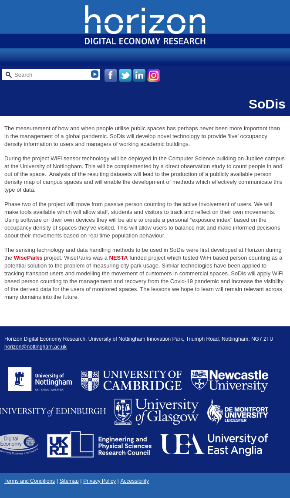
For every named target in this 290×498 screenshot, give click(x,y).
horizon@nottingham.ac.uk (35, 347)
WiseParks (28, 257)
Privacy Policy (99, 481)
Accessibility (135, 481)
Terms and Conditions (29, 481)
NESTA (118, 257)
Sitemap (69, 481)
